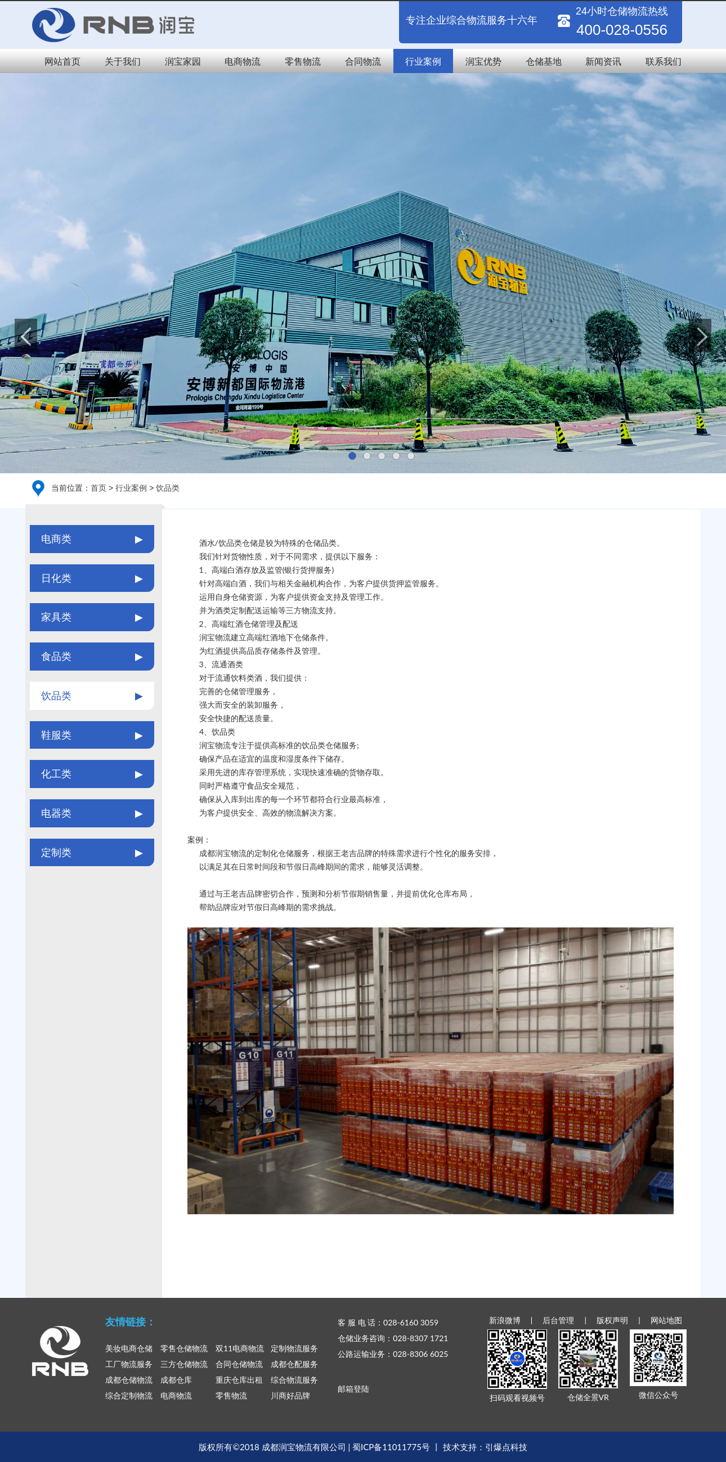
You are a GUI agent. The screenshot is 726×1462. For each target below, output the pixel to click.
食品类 (92, 656)
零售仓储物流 (184, 1348)
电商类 (92, 539)
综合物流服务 (294, 1379)
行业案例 (423, 61)
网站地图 (666, 1320)
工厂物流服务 (129, 1364)
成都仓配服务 (294, 1364)
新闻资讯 (603, 61)
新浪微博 (505, 1320)
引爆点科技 (506, 1447)
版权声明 (612, 1320)
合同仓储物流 (239, 1364)
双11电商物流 (240, 1348)
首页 (98, 487)
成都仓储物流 (129, 1379)
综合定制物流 (129, 1395)
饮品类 (168, 487)
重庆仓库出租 (239, 1379)
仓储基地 (544, 61)
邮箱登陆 (353, 1388)
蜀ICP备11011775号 (391, 1447)
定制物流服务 (294, 1348)
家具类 (92, 617)
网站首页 (62, 61)
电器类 (92, 813)
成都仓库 (176, 1379)
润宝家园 (183, 61)
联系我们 (664, 61)
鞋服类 (92, 735)
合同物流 (363, 61)
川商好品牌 (290, 1395)
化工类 (92, 774)
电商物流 (243, 61)
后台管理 (558, 1320)
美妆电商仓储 (129, 1348)
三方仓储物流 (184, 1364)
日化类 (92, 578)
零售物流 (303, 61)
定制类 (92, 852)
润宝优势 (483, 61)
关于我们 (123, 61)
